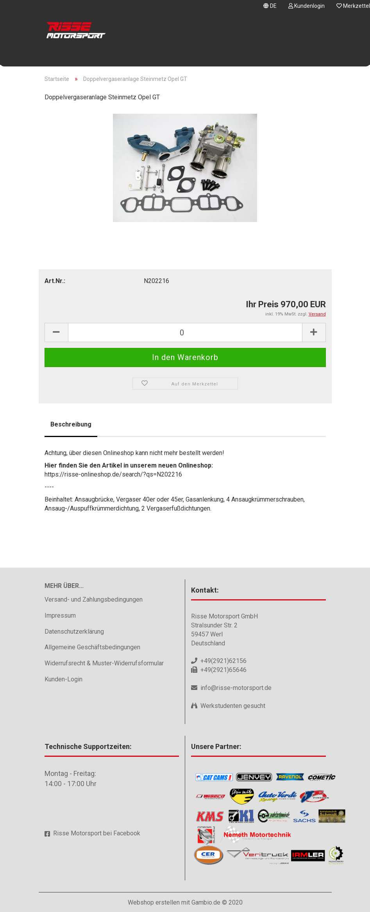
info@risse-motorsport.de (236, 688)
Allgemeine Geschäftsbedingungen (92, 647)
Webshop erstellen (154, 902)
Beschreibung (70, 424)
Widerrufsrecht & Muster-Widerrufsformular (104, 663)
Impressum (60, 615)
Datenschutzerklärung (74, 631)
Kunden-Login (63, 679)
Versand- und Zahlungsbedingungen (94, 599)
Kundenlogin (306, 6)
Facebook (126, 833)
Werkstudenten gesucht (232, 706)
